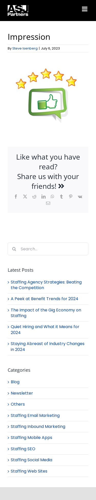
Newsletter (22, 393)
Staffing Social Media (31, 460)
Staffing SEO (23, 449)
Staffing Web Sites (29, 471)
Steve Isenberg (25, 48)
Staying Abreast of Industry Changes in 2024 (47, 346)
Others (18, 404)
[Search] (14, 248)
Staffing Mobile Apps (31, 437)
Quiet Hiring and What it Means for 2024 (45, 329)
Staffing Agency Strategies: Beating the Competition (46, 285)
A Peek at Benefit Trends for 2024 (44, 299)
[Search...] (48, 248)
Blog (15, 382)
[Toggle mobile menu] (85, 9)
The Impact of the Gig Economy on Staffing (46, 313)
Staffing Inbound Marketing (38, 426)
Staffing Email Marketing (35, 415)
